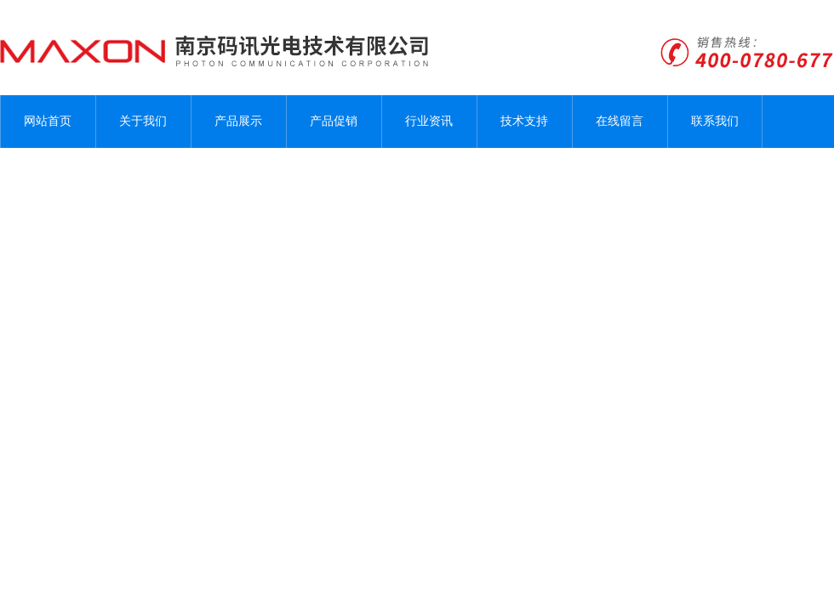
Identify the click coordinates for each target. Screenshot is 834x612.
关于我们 (143, 121)
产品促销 (333, 121)
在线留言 (619, 121)
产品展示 (238, 121)
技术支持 (524, 121)
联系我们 (715, 121)
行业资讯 (429, 121)
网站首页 (47, 121)
